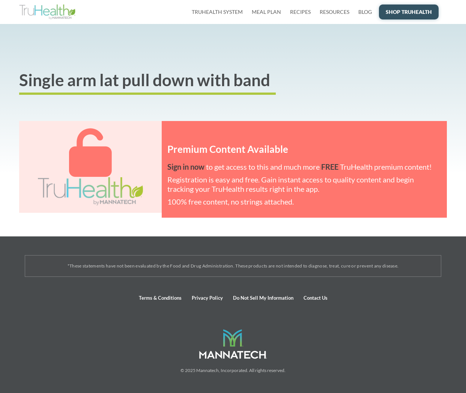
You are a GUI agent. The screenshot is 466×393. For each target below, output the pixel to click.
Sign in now (185, 166)
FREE (329, 166)
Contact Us (316, 298)
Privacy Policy (207, 298)
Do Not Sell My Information (263, 298)
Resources (334, 12)
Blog (365, 12)
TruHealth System (217, 12)
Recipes (300, 12)
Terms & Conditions (160, 298)
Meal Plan (266, 12)
